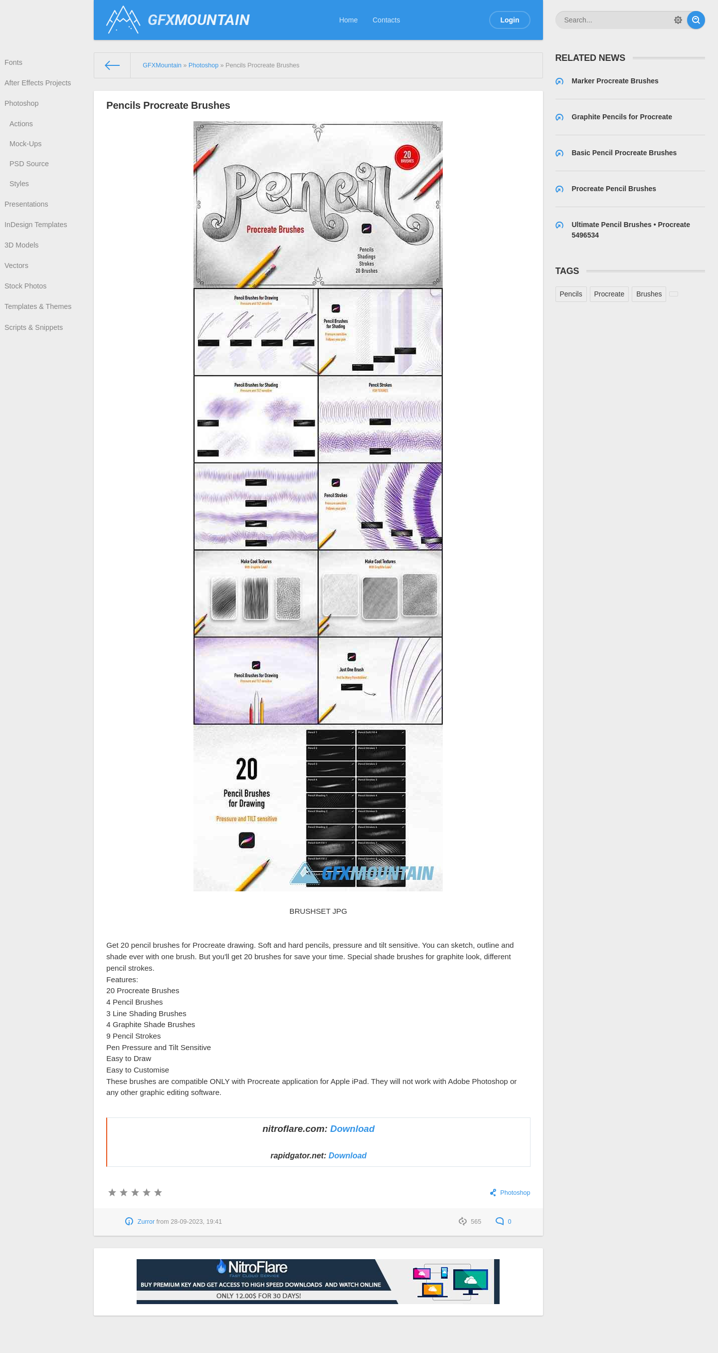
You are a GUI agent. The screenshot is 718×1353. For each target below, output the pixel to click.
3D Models (22, 256)
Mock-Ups (26, 149)
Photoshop (22, 106)
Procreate (609, 294)
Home (348, 20)
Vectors (17, 277)
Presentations (27, 212)
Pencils (571, 294)
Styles (20, 191)
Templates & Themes (38, 320)
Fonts (14, 63)
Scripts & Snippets (34, 342)
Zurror (146, 1221)
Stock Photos (26, 299)
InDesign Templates (36, 234)
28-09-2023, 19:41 (196, 1221)
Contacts (386, 20)
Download (352, 1128)
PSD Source (30, 170)
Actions (22, 128)
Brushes (649, 294)
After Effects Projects (38, 85)
